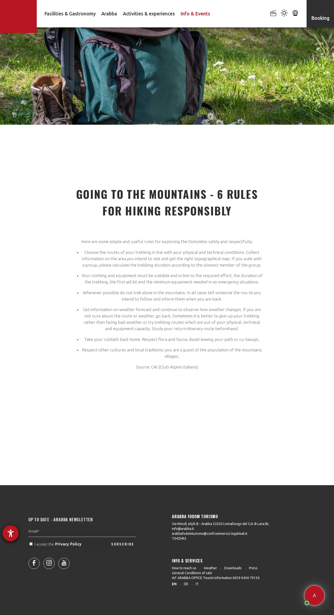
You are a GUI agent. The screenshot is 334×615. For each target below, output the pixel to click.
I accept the (56, 552)
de (186, 584)
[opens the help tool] (10, 533)
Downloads (233, 568)
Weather (210, 568)
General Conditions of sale (192, 573)
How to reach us (184, 568)
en (174, 584)
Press (253, 568)
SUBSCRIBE (122, 552)
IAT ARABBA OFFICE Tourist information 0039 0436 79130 (216, 578)
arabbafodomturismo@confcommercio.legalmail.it (209, 534)
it (197, 584)
